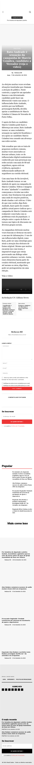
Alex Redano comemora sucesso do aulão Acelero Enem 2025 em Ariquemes (22, 484)
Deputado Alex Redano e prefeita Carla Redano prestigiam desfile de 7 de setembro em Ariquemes (20, 502)
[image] (17, 704)
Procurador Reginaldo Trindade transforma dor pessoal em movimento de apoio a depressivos (22, 493)
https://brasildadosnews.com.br (17, 334)
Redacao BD (18, 72)
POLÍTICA (17, 48)
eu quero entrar (17, 422)
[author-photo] (3, 560)
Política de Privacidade (17, 426)
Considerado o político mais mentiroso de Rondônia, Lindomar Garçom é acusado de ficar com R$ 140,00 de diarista (9, 310)
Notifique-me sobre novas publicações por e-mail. (17, 385)
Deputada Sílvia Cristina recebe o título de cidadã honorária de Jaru (22, 510)
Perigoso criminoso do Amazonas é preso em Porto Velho (24, 307)
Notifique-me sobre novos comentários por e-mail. (17, 383)
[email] (17, 416)
